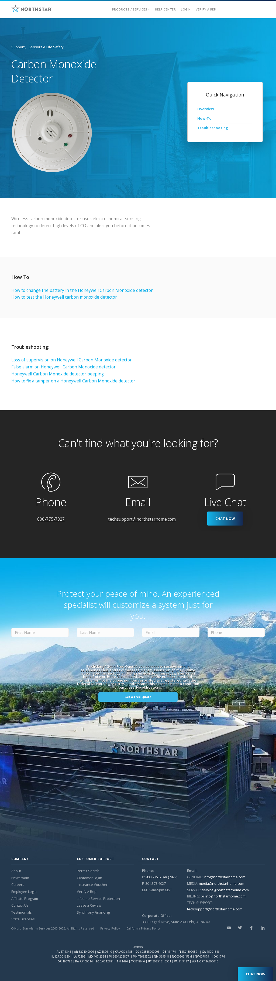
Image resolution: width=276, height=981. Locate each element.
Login (186, 9)
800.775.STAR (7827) (161, 877)
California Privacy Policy (143, 928)
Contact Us (20, 905)
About (16, 870)
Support (18, 46)
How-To (204, 118)
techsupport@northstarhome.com (142, 519)
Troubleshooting (212, 127)
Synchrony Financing (93, 912)
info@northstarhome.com (224, 877)
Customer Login (89, 877)
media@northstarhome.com (221, 883)
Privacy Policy (110, 928)
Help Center (165, 9)
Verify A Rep (206, 9)
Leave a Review (89, 905)
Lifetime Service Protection (98, 898)
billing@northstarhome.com (223, 896)
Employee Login (24, 891)
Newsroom (20, 877)
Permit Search (88, 870)
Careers (17, 884)
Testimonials (21, 912)
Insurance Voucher (92, 884)
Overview (205, 108)
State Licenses (23, 919)
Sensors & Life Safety (46, 46)
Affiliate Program (24, 898)
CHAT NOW (225, 518)
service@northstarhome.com (225, 889)
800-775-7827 (51, 519)
